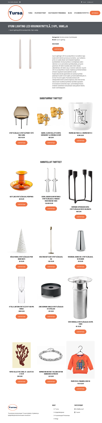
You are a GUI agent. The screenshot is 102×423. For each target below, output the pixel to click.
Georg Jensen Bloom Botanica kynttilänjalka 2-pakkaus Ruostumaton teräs (51, 196)
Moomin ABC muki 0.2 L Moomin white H (80, 131)
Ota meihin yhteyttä (81, 12)
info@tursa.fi (89, 2)
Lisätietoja (58, 47)
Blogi (70, 12)
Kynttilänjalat (73, 35)
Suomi (83, 2)
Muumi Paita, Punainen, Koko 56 (80, 379)
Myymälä (95, 12)
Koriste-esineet (64, 35)
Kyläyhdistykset (40, 12)
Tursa (30, 12)
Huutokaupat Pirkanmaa (57, 12)
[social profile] (20, 2)
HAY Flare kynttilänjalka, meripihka (21, 194)
